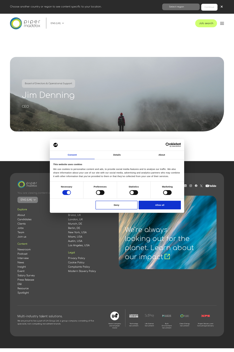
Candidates (24, 223)
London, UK (75, 223)
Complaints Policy (79, 270)
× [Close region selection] (222, 6)
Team (20, 236)
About (21, 219)
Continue (209, 6)
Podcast (22, 257)
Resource (23, 292)
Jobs (20, 232)
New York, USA (77, 236)
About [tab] (161, 154)
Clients (21, 227)
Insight (21, 270)
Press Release (25, 283)
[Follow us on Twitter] (201, 190)
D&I (19, 288)
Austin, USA (75, 245)
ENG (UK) (56, 25)
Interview (23, 262)
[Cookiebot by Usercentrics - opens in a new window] (168, 145)
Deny (116, 205)
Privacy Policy (76, 262)
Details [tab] (117, 154)
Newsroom (24, 253)
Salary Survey (26, 279)
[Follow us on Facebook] (195, 189)
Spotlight (23, 296)
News (20, 266)
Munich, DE (75, 227)
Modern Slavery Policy (82, 275)
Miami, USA (75, 240)
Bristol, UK (74, 219)
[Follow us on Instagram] (189, 189)
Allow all (159, 205)
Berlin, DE (74, 232)
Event (20, 275)
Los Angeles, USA (79, 249)
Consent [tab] (72, 154)
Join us (21, 240)
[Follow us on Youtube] (211, 189)
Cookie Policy (76, 266)
